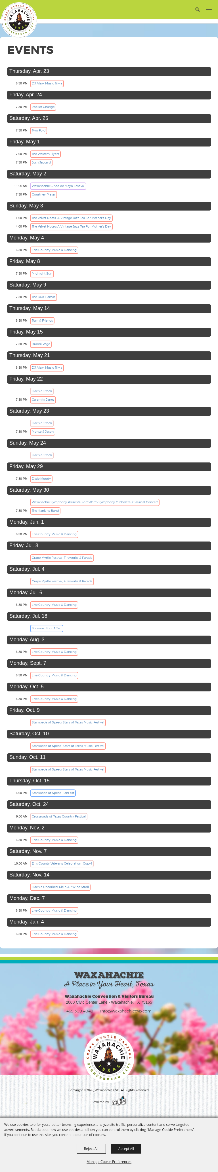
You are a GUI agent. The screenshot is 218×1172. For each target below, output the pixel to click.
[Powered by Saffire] (119, 1102)
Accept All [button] (126, 1148)
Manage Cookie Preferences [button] (109, 1161)
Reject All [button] (91, 1148)
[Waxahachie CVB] (19, 20)
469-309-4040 (79, 1010)
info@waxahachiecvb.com (126, 1010)
